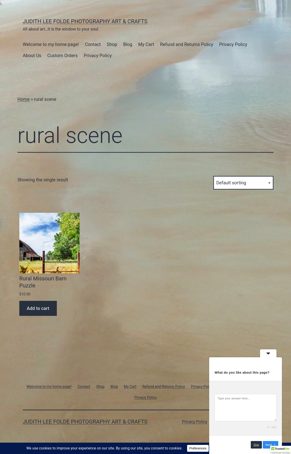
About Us (32, 55)
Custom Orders (62, 55)
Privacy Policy (233, 44)
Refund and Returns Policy (186, 44)
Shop (112, 44)
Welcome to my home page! (51, 44)
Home (24, 99)
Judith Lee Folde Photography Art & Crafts (85, 21)
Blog (127, 44)
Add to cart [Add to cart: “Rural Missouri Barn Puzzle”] (38, 308)
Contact (93, 44)
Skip (256, 444)
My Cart (146, 44)
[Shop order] (243, 183)
